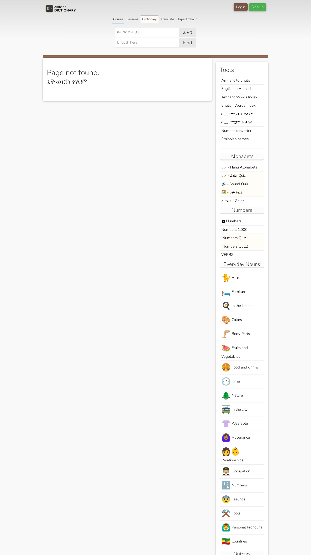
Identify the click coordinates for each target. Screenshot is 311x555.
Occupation (235, 471)
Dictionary (149, 19)
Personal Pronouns (241, 527)
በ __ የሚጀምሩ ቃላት (237, 122)
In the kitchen (237, 306)
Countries (234, 541)
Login (240, 7)
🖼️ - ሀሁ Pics (231, 192)
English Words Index (238, 105)
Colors (231, 320)
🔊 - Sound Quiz (234, 184)
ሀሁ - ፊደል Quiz (233, 175)
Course (118, 19)
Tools (230, 513)
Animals (233, 278)
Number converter (236, 130)
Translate (167, 19)
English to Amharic (236, 88)
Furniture (233, 292)
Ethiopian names (235, 138)
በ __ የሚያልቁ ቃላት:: (237, 113)
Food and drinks (239, 367)
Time (230, 382)
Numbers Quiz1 (234, 237)
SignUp (257, 7)
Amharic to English (236, 80)
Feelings (233, 499)
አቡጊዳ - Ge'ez (232, 200)
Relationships (232, 455)
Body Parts (235, 334)
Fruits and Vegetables (234, 351)
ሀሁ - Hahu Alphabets (239, 167)
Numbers (231, 221)
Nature (232, 396)
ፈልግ (187, 32)
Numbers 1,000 (234, 229)
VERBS (227, 254)
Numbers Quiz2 (234, 246)
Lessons (132, 19)
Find (187, 43)
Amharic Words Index (239, 97)
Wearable (234, 424)
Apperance (235, 438)
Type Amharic (187, 19)
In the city (234, 410)
